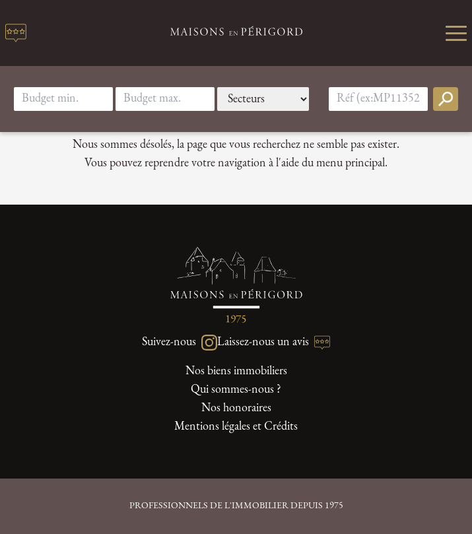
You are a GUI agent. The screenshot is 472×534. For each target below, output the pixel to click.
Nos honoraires (236, 408)
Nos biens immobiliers (236, 371)
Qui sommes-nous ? (236, 390)
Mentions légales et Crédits (236, 426)
